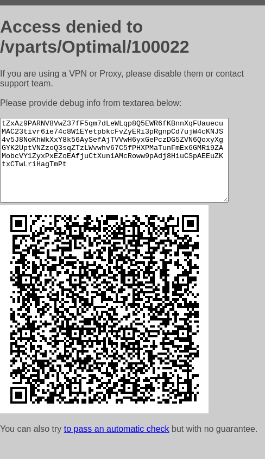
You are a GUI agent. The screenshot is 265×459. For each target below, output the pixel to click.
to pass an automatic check (116, 445)
